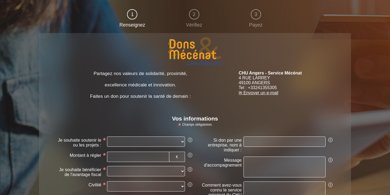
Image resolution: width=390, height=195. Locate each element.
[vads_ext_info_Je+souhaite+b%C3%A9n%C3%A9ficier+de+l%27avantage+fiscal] (146, 171)
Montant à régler (85, 155)
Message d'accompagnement (223, 162)
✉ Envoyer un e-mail (258, 92)
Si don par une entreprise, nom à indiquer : (225, 145)
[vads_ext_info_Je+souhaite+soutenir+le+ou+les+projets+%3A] (146, 141)
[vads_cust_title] (146, 186)
